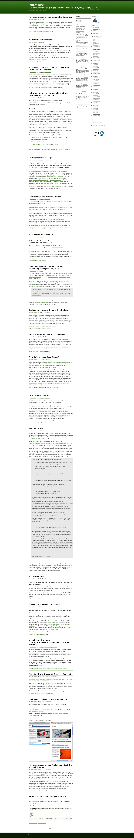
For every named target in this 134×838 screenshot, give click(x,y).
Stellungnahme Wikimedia (35, 277)
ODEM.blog (36, 4)
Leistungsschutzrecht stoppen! (42, 158)
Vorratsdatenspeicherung (82, 46)
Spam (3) (94, 42)
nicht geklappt (55, 144)
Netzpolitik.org (63, 277)
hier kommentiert (45, 680)
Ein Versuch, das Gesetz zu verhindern (40, 144)
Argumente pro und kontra (37, 141)
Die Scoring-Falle (36, 576)
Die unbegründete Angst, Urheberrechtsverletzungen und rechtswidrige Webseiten (49, 642)
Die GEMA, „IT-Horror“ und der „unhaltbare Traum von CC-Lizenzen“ (49, 68)
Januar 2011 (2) (95, 80)
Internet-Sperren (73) (96, 34)
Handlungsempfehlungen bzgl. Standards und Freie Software (55, 362)
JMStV (86, 36)
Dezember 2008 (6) (96, 114)
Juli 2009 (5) (95, 103)
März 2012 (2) (95, 66)
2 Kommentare (47, 160)
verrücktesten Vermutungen (51, 622)
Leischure (42, 104)
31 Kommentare (48, 72)
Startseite (79, 106)
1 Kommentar (47, 199)
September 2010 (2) (96, 85)
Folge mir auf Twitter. (96, 22)
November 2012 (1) (96, 60)
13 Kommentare (46, 97)
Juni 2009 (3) (95, 105)
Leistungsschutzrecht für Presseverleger (38, 180)
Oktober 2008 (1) (96, 116)
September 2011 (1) (96, 73)
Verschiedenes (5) (96, 44)
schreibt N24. (50, 709)
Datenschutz (79, 28)
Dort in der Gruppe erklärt (40, 79)
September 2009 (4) (96, 100)
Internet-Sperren (81, 34)
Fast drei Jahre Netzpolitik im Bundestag (42, 228)
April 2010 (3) (95, 90)
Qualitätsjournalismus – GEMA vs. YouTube (48, 699)
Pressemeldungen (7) (97, 36)
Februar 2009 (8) (96, 111)
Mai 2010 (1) (95, 89)
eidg (84, 28)
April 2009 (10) (95, 108)
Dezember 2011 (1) (96, 70)
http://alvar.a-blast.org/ (44, 556)
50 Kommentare (48, 647)
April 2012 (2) (95, 64)
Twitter (94, 16)
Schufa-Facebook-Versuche (52, 586)
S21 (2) (94, 40)
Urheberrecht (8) (96, 43)
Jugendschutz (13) (96, 37)
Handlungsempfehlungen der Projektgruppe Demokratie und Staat (51, 293)
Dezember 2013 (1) (96, 53)
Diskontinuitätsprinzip (57, 186)
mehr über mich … (42, 10)
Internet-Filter (80, 32)
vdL (77, 45)
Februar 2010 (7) (96, 93)
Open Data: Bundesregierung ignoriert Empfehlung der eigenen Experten (46, 267)
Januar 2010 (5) (95, 95)
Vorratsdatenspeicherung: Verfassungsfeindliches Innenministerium (42, 790)
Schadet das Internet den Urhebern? (45, 604)
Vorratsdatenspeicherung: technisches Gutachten (50, 17)
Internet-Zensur (80, 36)
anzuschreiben (32, 653)
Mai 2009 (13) (95, 106)
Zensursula (84, 48)
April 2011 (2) (95, 77)
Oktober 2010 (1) (96, 83)
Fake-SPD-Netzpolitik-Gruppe (48, 74)
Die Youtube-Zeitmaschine (40, 40)
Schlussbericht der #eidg (46, 347)
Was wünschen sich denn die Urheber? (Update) (50, 674)
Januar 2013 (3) (95, 58)
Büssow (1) (95, 30)
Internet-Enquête (45, 400)
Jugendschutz (79, 40)
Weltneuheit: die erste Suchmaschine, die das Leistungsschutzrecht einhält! (48, 94)
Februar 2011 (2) (96, 79)
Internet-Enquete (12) (97, 33)
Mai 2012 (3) (95, 63)
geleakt (42, 774)
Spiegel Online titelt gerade (35, 315)
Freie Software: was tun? (40, 396)
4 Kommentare (48, 237)
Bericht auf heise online (57, 247)
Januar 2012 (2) (95, 69)
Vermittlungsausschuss (55, 180)
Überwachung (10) (96, 46)
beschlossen (60, 176)
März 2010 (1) (95, 92)
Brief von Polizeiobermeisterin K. (52, 801)
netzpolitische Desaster (58, 171)
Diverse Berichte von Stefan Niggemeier (41, 137)
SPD (77, 43)
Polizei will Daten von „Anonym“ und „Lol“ (48, 796)
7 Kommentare (47, 606)
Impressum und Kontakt (97, 122)
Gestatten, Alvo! (36, 428)
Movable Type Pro (31, 835)
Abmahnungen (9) (96, 27)
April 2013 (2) (95, 54)
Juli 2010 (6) (95, 87)
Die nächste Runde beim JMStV (43, 234)
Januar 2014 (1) (95, 51)
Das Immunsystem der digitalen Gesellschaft (48, 310)
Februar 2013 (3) (96, 57)
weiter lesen (81, 55)
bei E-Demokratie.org (53, 277)
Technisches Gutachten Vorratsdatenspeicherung (41, 31)
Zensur (78, 48)
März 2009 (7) (95, 109)
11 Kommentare (47, 359)
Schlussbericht (34, 201)
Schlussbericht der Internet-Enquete (45, 197)
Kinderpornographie (82, 42)
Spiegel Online (40, 711)
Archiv (50, 828)
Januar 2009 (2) (95, 112)
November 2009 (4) (96, 98)
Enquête (78, 29)
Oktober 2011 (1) (96, 71)
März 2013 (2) (95, 56)
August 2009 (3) (96, 102)
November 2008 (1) (96, 115)
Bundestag (82, 26)
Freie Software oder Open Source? (44, 357)
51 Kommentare (48, 799)
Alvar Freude (33, 19)
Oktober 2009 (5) (96, 99)
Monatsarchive (96, 49)
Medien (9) (95, 39)
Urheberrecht (82, 43)
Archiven (77, 107)
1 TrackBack (47, 336)
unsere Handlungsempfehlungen (42, 302)
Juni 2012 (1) (95, 61)
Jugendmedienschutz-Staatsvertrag (81, 38)
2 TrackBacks (47, 398)
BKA (77, 26)
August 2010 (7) (96, 86)
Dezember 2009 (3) (96, 96)
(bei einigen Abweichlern (50, 176)
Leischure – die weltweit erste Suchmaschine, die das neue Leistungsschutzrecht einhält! (50, 149)
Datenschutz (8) (96, 31)
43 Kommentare (47, 578)
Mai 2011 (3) (95, 76)
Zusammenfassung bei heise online (56, 275)
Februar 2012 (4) (96, 67)
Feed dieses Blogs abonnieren (99, 125)
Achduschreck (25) (96, 29)
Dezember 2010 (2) (96, 82)
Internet (82, 29)
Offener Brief (69, 275)
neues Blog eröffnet (43, 22)
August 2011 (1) (96, 74)
